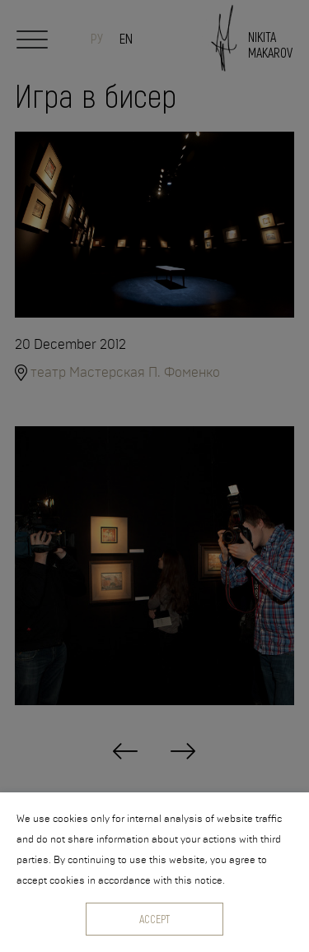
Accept (154, 919)
